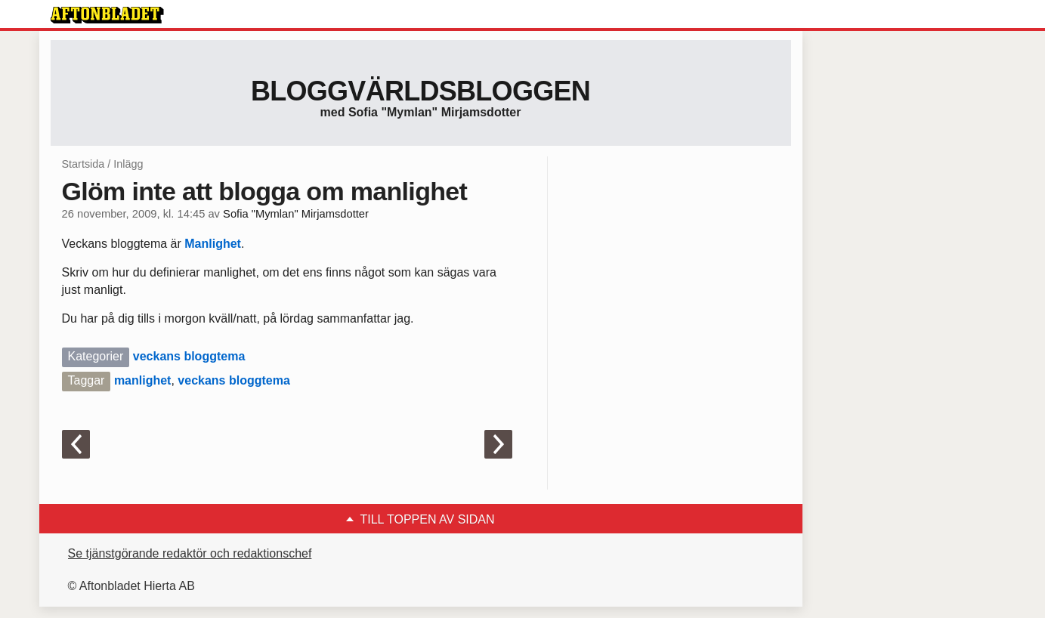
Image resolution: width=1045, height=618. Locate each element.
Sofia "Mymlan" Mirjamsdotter (296, 214)
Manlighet (212, 243)
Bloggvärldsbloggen (420, 91)
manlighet (143, 380)
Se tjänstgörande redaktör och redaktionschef (190, 553)
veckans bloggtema (189, 356)
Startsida (83, 164)
